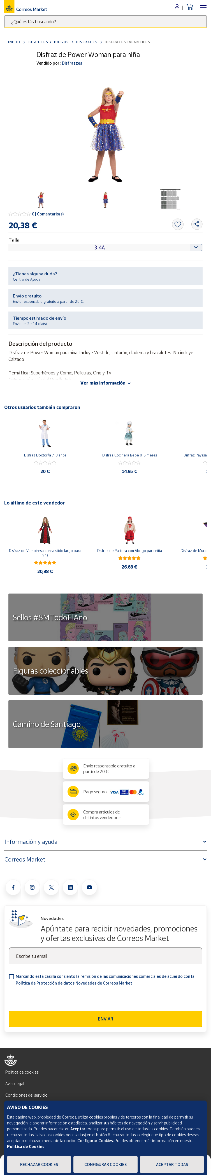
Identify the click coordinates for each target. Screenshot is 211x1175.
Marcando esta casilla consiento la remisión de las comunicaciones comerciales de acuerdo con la (105, 979)
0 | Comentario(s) (48, 214)
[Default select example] (105, 247)
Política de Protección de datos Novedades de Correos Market (74, 983)
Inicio (14, 42)
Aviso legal (14, 1083)
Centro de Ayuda (26, 279)
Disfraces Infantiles (127, 42)
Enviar (105, 1019)
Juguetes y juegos (48, 42)
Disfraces (87, 42)
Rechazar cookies (39, 1164)
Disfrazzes (71, 63)
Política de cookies (21, 1072)
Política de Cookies (26, 1146)
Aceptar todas (172, 1164)
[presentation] (51, 1000)
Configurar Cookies (105, 1164)
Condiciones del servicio (26, 1095)
